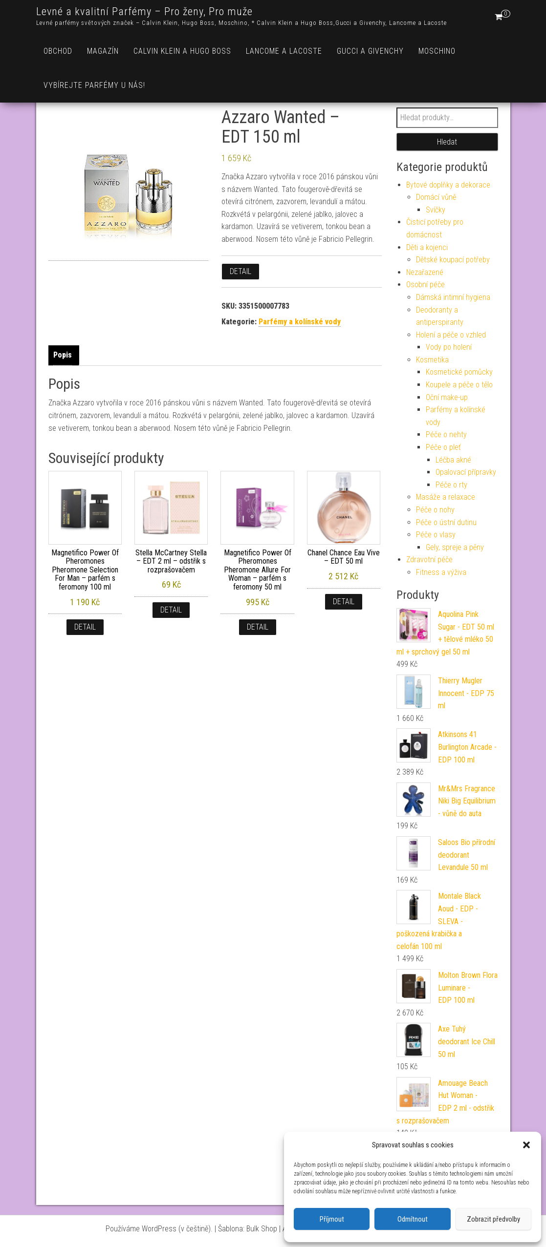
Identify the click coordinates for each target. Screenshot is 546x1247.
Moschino (437, 51)
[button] (526, 1145)
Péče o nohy (435, 509)
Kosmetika (432, 359)
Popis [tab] (62, 354)
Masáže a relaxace (445, 497)
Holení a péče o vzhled (451, 334)
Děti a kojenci (427, 247)
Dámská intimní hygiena (453, 297)
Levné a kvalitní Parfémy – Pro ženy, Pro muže (144, 11)
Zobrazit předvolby (493, 1219)
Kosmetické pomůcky (459, 372)
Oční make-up (447, 397)
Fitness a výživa (441, 572)
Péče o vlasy (436, 534)
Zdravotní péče (429, 559)
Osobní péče (425, 284)
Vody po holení (449, 347)
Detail (240, 271)
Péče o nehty (446, 434)
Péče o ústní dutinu (446, 522)
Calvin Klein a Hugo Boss (182, 51)
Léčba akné (453, 460)
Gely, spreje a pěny (455, 547)
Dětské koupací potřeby (453, 259)
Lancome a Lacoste (284, 51)
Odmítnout (412, 1219)
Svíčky (435, 209)
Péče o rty (451, 484)
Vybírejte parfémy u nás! (94, 85)
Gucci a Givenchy (370, 51)
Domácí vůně (436, 197)
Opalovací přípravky (466, 472)
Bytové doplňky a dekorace (448, 185)
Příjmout (332, 1219)
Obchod (58, 51)
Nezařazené (424, 272)
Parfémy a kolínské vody (300, 321)
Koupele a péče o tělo (459, 384)
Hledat (447, 142)
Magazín (103, 51)
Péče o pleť (443, 447)
